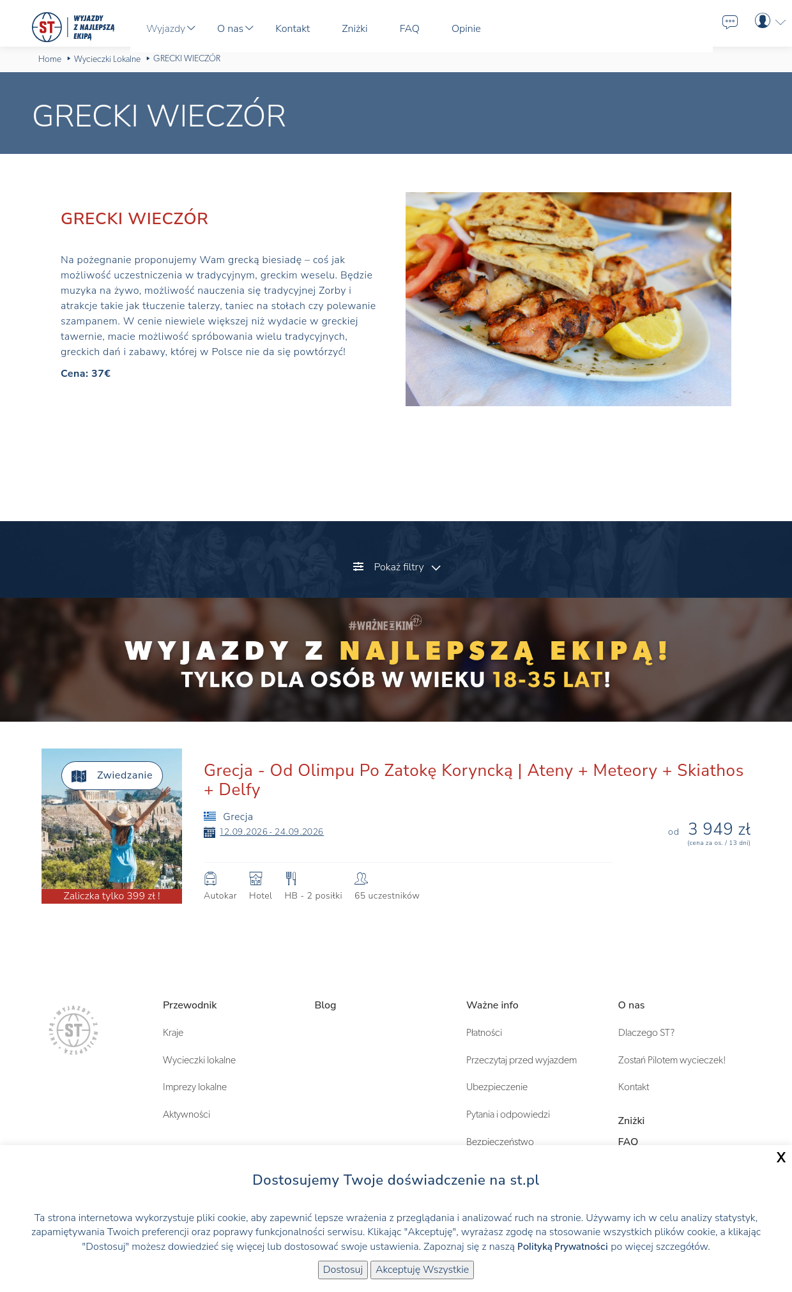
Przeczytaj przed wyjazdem (521, 1060)
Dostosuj (343, 1270)
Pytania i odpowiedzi (508, 1114)
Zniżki (631, 1121)
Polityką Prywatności (562, 1247)
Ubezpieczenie (497, 1087)
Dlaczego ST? (646, 1033)
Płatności (484, 1033)
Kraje (173, 1033)
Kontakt (633, 1087)
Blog (326, 1005)
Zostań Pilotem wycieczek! (672, 1060)
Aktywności (186, 1114)
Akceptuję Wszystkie (422, 1270)
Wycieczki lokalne (199, 1060)
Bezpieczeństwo (500, 1142)
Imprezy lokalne (195, 1087)
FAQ (628, 1142)
